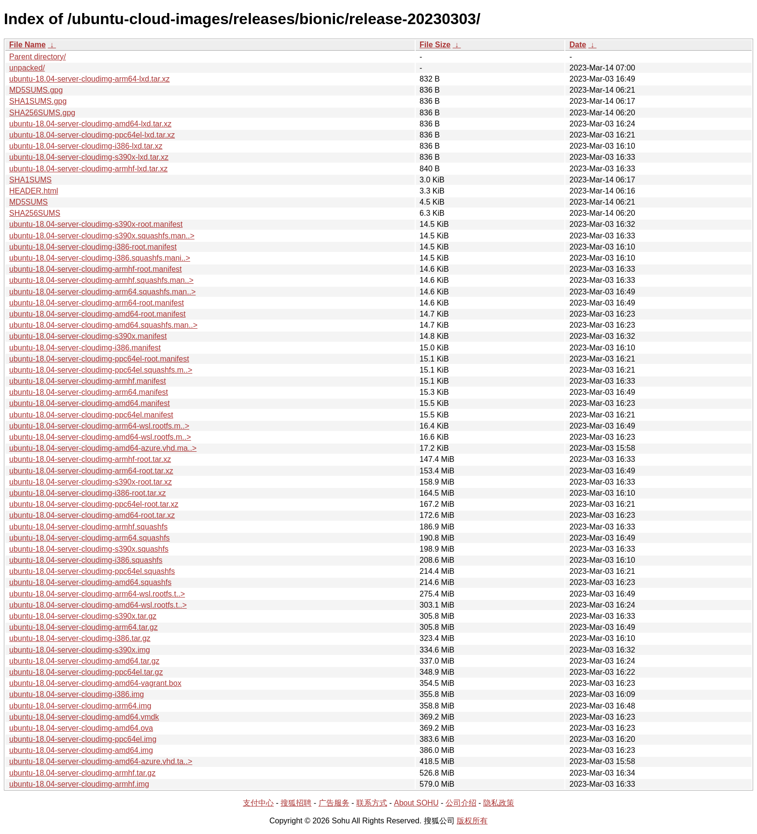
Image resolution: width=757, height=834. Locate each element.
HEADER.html (33, 191)
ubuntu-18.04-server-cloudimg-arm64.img (80, 706)
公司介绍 (461, 803)
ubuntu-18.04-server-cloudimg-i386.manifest (85, 348)
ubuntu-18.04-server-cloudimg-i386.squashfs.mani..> (99, 258)
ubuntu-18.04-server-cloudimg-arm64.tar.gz (83, 627)
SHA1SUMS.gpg (38, 101)
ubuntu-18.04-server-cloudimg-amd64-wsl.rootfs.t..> (98, 605)
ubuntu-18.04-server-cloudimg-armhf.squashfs (88, 527)
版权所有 (472, 821)
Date (577, 45)
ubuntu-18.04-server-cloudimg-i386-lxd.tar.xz (85, 146)
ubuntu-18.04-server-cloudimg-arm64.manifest (88, 392)
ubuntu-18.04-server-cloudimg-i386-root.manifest (93, 247)
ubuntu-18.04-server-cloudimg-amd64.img (81, 750)
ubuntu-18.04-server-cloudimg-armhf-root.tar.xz (90, 459)
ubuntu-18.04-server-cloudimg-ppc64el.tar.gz (86, 672)
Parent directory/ (37, 57)
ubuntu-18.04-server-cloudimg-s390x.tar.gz (82, 616)
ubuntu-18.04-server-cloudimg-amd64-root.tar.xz (92, 515)
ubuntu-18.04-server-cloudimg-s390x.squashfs (88, 549)
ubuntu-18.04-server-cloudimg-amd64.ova (81, 728)
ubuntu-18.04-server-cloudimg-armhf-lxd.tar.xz (88, 169)
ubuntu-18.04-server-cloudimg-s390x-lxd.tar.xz (88, 157)
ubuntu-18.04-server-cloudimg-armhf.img (79, 784)
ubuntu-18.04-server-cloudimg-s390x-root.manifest (95, 224)
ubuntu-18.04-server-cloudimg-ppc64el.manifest (91, 415)
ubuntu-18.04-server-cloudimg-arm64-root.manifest (96, 303)
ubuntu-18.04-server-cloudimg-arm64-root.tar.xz (91, 471)
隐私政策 (498, 803)
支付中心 (258, 803)
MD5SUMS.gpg (36, 90)
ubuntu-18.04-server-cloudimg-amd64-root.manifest (97, 314)
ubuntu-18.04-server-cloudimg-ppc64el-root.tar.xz (93, 504)
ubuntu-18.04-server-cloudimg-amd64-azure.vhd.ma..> (102, 448)
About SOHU (416, 803)
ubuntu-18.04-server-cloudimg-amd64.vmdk (84, 717)
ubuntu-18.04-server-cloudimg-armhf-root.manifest (95, 269)
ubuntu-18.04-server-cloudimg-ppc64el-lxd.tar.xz (92, 135)
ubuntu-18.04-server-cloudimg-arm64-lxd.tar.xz (89, 79)
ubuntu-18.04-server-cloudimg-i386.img (76, 694)
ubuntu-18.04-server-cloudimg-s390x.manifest (88, 336)
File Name (27, 45)
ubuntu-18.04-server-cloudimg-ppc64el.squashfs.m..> (100, 370)
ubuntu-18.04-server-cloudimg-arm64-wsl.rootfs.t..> (97, 594)
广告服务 (334, 803)
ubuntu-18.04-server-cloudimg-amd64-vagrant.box (95, 683)
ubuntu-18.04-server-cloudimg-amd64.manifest (89, 403)
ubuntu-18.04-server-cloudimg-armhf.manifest (87, 381)
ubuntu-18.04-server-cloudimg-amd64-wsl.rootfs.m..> (100, 437)
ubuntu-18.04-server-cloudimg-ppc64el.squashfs (92, 571)
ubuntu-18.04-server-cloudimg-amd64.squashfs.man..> (103, 325)
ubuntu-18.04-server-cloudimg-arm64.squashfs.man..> (102, 292)
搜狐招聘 (295, 803)
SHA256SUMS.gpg (42, 113)
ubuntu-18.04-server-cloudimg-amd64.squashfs (90, 582)
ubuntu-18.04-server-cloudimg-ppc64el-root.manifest (99, 359)
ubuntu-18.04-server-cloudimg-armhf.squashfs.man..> (101, 280)
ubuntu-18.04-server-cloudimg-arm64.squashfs (89, 538)
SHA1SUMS (30, 180)
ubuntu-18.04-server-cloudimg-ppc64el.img (82, 739)
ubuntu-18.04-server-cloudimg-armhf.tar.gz (82, 773)
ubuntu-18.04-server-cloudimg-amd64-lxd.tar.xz (90, 124)
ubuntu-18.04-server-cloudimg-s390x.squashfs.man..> (102, 236)
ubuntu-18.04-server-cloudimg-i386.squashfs (86, 560)
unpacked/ (27, 68)
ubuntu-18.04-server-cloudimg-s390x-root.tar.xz (90, 482)
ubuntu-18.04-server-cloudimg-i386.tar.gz (80, 638)
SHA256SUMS (34, 213)
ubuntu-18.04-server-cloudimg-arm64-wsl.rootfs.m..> (99, 426)
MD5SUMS (28, 202)
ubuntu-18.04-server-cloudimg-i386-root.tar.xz (87, 493)
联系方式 (371, 803)
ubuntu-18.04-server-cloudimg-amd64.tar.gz (84, 661)
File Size (435, 45)
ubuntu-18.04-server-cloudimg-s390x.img (79, 650)
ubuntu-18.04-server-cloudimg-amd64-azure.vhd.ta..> (100, 761)
